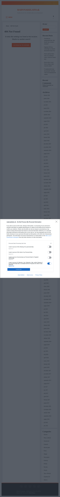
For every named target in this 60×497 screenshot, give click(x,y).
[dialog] (30, 248)
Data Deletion (21, 275)
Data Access (30, 275)
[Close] (56, 222)
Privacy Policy (38, 275)
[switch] (49, 247)
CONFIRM (19, 269)
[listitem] (30, 243)
